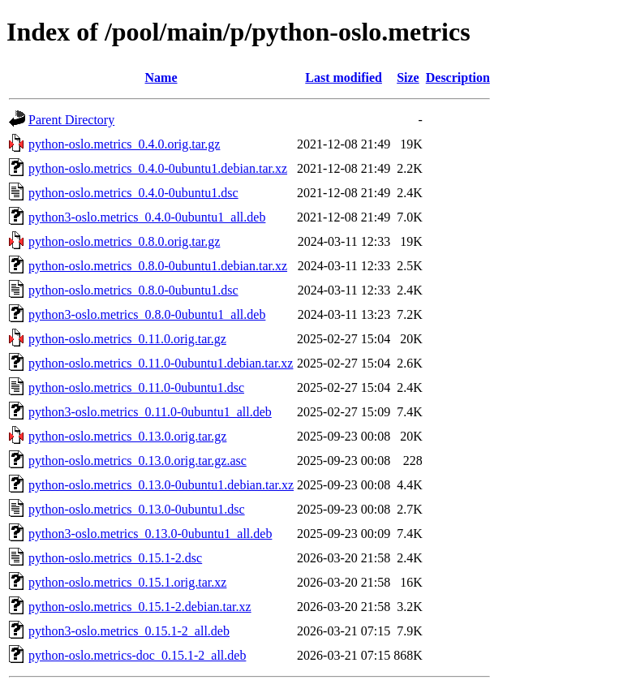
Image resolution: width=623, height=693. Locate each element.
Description (458, 77)
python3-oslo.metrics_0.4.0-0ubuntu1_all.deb (146, 217)
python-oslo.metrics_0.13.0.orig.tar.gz (127, 436)
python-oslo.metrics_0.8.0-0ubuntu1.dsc (133, 290)
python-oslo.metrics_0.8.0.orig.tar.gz (124, 241)
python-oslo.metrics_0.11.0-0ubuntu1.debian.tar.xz (160, 363)
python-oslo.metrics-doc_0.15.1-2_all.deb (137, 655)
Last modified (343, 77)
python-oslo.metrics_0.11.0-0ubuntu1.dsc (136, 387)
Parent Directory (71, 120)
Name (161, 77)
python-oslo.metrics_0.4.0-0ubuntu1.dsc (133, 193)
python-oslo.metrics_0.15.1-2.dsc (115, 558)
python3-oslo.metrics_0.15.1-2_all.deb (129, 631)
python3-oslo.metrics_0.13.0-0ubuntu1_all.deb (150, 533)
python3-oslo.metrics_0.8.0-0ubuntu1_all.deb (146, 314)
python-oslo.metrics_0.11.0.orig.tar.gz (127, 339)
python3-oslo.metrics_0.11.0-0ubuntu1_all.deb (150, 412)
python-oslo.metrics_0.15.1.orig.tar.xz (127, 582)
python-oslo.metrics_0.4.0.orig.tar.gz (124, 144)
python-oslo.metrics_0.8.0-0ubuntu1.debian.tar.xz (157, 266)
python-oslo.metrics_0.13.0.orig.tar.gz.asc (137, 460)
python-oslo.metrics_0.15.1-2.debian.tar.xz (139, 606)
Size (408, 77)
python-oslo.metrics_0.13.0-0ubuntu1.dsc (136, 509)
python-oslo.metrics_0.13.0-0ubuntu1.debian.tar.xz (161, 485)
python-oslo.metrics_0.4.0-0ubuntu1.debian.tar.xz (157, 168)
